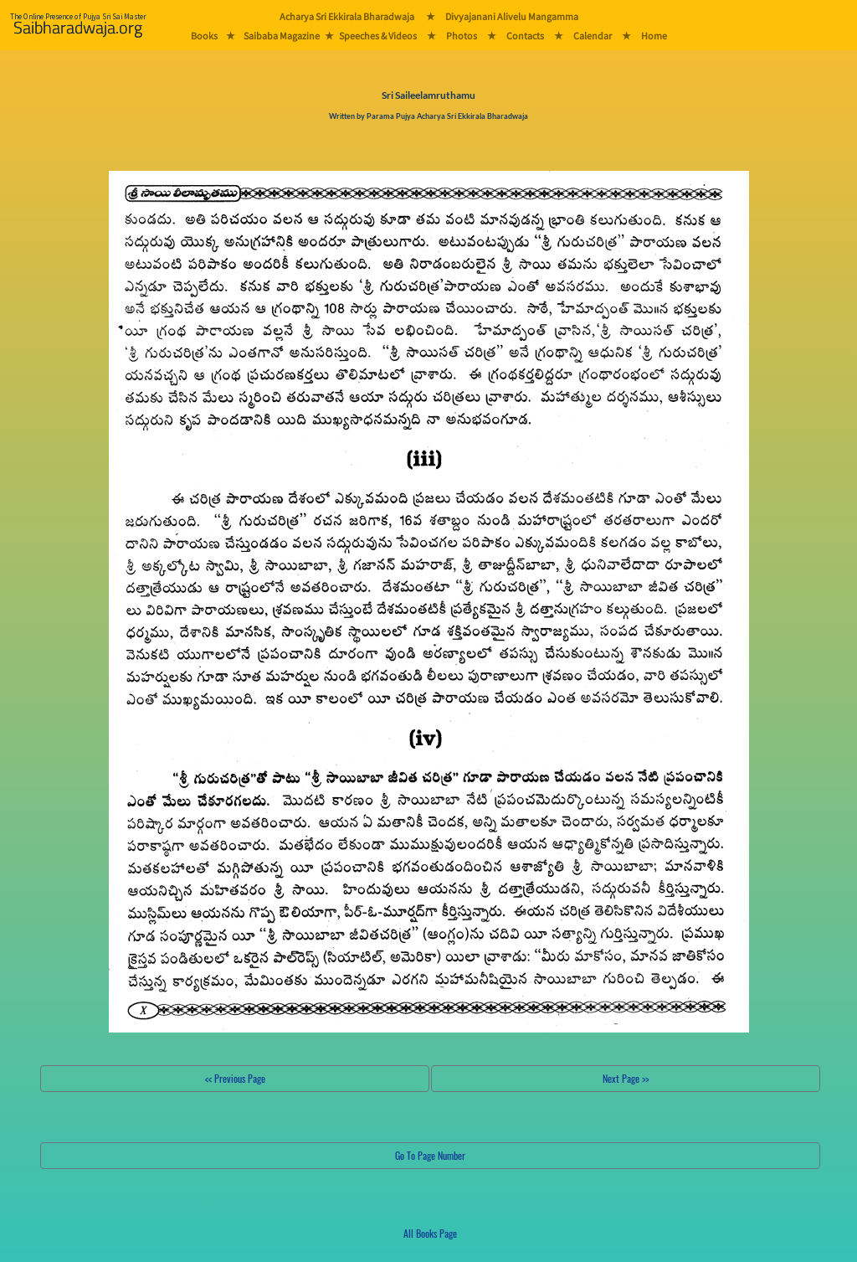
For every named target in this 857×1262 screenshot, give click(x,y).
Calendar (592, 35)
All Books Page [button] (430, 1233)
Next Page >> (626, 1078)
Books (204, 35)
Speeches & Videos (378, 35)
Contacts (525, 35)
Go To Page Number (430, 1155)
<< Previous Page (235, 1078)
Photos (461, 35)
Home (654, 35)
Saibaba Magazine (282, 35)
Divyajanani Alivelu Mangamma (511, 16)
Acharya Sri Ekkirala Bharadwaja (347, 16)
